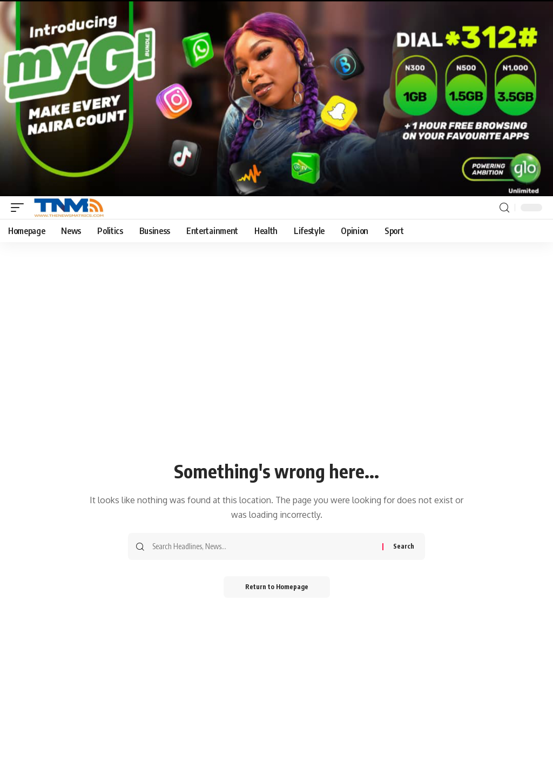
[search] (504, 207)
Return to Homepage (276, 587)
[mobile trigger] (20, 207)
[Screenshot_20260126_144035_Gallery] (276, 97)
